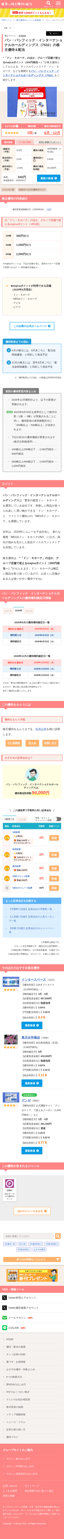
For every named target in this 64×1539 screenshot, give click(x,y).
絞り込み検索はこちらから (31, 1259)
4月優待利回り (36, 1244)
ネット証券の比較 (15, 1354)
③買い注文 (50, 743)
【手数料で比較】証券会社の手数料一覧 (30, 909)
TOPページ (6, 20)
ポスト (54, 33)
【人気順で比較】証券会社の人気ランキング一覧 (31, 918)
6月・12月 (52, 133)
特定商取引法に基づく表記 (39, 1490)
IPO (18, 1392)
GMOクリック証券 (21, 876)
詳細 (54, 837)
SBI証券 (16, 832)
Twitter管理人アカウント (22, 1297)
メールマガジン (21, 1317)
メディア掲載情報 (15, 1414)
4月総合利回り (24, 1249)
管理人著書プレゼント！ (50, 142)
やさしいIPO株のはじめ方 (20, 1466)
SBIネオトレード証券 (22, 888)
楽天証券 (16, 866)
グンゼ (26, 1100)
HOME (9, 1339)
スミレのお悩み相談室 (18, 1399)
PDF (49, 209)
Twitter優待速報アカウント (23, 1307)
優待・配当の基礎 (15, 1346)
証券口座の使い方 (15, 1429)
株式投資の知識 (14, 1407)
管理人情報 (9, 1495)
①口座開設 (13, 743)
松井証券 (40, 729)
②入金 (32, 743)
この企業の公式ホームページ (30, 326)
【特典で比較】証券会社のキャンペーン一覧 (31, 930)
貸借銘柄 (22, 36)
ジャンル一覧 (8, 189)
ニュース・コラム (15, 1422)
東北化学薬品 (31, 1037)
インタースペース (34, 979)
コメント (7, 483)
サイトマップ (32, 1485)
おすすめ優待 (39, 1249)
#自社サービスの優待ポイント (32, 189)
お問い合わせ (10, 1485)
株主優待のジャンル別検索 (28, 20)
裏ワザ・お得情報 (15, 1361)
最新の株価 (46, 178)
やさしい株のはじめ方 (18, 1458)
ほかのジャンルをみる (30, 1211)
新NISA (16, 1384)
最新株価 (30, 1025)
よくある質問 (10, 1490)
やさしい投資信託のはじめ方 (21, 1473)
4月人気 (22, 1244)
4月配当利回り (52, 1244)
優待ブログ (12, 1437)
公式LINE (17, 1327)
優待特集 (20, 1369)
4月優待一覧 (10, 1244)
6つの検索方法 (14, 1376)
